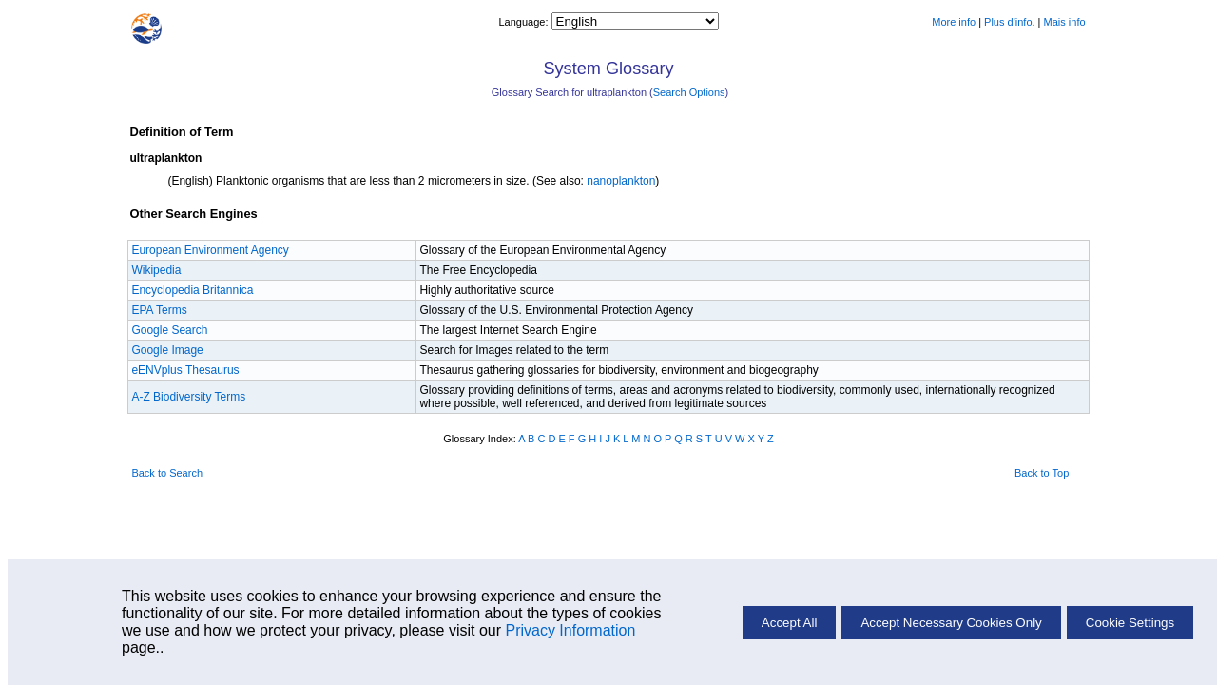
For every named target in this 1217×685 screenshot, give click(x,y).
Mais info (1065, 22)
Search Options (689, 92)
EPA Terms (158, 310)
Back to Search (167, 473)
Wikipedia (156, 270)
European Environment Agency (209, 250)
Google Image (167, 350)
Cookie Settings (1130, 623)
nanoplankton (621, 180)
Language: (524, 22)
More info (954, 22)
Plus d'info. (1009, 22)
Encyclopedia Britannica (192, 290)
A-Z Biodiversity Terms (188, 396)
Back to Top (1041, 473)
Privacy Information (570, 630)
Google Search (169, 330)
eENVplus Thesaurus (185, 370)
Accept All (790, 623)
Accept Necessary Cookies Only (950, 623)
